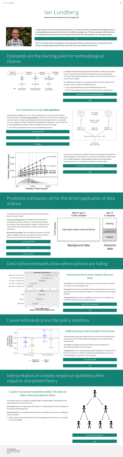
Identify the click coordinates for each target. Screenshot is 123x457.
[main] (61, 13)
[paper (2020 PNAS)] (28, 241)
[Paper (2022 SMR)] (37, 131)
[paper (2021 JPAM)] (90, 359)
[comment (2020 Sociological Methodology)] (90, 165)
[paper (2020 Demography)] (94, 435)
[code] (90, 100)
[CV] (76, 38)
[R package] (37, 144)
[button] (120, 2)
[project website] (28, 254)
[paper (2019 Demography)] (90, 304)
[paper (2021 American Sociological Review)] (90, 94)
